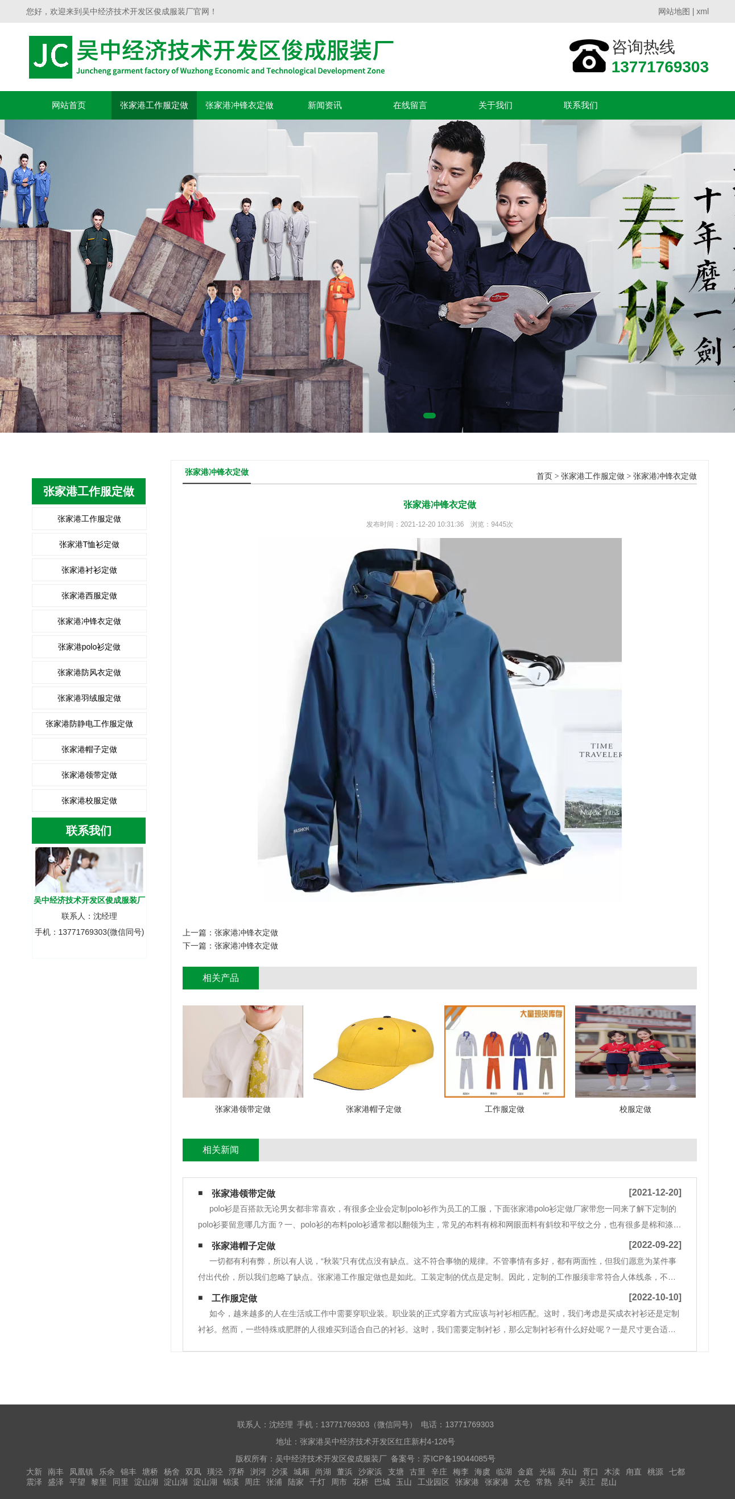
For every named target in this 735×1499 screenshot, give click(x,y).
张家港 (467, 1481)
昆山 (609, 1481)
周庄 (253, 1481)
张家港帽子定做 (89, 749)
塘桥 (150, 1471)
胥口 (590, 1471)
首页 (544, 476)
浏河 (258, 1471)
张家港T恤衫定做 (89, 544)
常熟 (544, 1481)
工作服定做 (234, 1298)
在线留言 (410, 105)
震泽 (34, 1481)
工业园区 (433, 1481)
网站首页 (69, 105)
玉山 (404, 1481)
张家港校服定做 (89, 800)
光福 (547, 1471)
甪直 (634, 1471)
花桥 (361, 1481)
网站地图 (674, 11)
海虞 (482, 1471)
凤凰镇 (81, 1471)
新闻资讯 (325, 105)
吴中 (565, 1481)
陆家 (296, 1481)
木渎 (612, 1471)
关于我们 (495, 105)
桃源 (655, 1471)
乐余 (107, 1471)
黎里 (99, 1481)
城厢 (301, 1471)
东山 (569, 1471)
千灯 (317, 1481)
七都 (677, 1471)
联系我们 (581, 105)
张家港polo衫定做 (89, 646)
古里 (418, 1471)
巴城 (382, 1481)
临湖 (504, 1471)
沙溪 (280, 1471)
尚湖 (323, 1471)
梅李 (461, 1471)
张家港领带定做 (89, 774)
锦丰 (129, 1471)
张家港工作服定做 (154, 105)
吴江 (587, 1481)
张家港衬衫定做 (89, 569)
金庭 (526, 1471)
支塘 (396, 1471)
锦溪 (231, 1481)
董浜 (345, 1471)
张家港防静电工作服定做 (89, 723)
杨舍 (172, 1471)
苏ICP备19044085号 (459, 1458)
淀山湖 (146, 1481)
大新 (34, 1471)
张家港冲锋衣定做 (239, 105)
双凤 (193, 1471)
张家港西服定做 (89, 595)
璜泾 (215, 1471)
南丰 (56, 1471)
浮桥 (237, 1471)
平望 (77, 1481)
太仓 (522, 1481)
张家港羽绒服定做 (89, 698)
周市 (339, 1481)
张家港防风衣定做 (89, 672)
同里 (121, 1481)
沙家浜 (370, 1471)
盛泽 (56, 1481)
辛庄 (439, 1471)
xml (702, 11)
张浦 (274, 1481)
